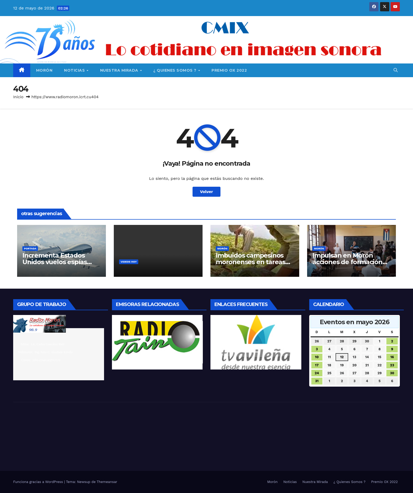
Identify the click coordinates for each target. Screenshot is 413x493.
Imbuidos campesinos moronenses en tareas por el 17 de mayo (250, 262)
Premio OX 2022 (229, 70)
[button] (396, 70)
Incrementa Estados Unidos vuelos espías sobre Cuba (54, 262)
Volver (206, 191)
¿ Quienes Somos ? (175, 70)
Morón (44, 70)
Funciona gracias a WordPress (38, 482)
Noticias (75, 70)
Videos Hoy (129, 261)
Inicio (18, 97)
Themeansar (107, 482)
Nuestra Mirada (120, 70)
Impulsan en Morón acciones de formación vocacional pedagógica (347, 262)
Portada (30, 248)
